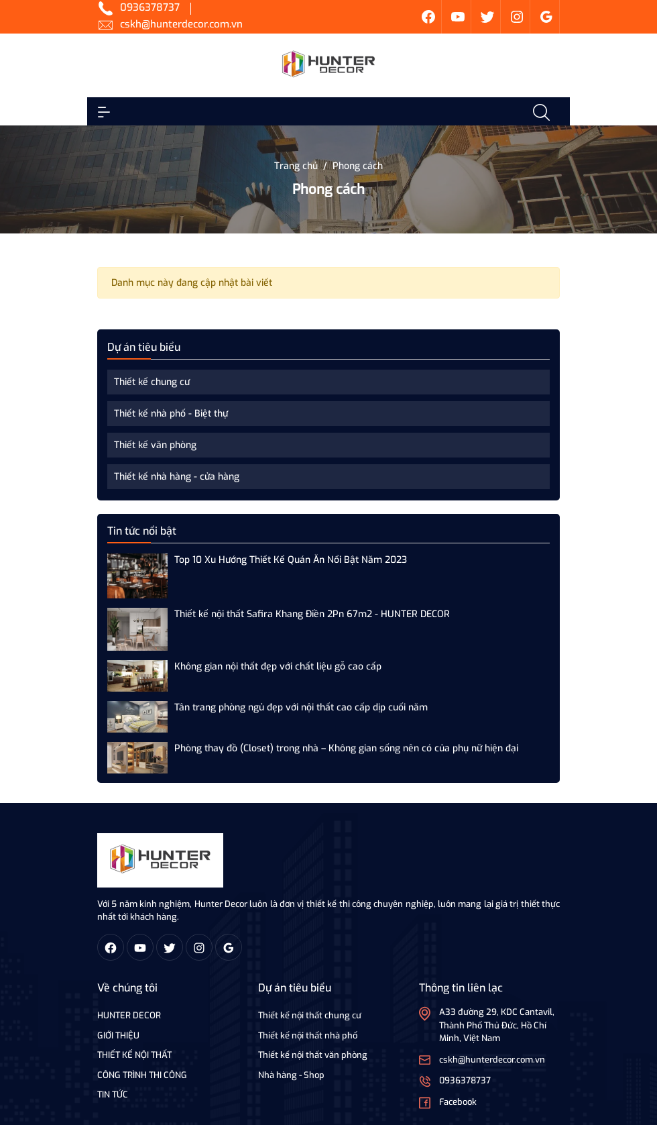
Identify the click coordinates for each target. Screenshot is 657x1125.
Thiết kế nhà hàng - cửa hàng (176, 476)
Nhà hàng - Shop (291, 1075)
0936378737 (150, 7)
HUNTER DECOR (129, 1015)
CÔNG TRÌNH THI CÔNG (142, 1075)
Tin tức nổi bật (141, 531)
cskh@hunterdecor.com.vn (181, 24)
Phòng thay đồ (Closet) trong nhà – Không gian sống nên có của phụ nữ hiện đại (346, 748)
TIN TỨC (112, 1094)
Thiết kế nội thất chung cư (309, 1015)
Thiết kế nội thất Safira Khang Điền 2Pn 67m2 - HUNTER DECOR (312, 614)
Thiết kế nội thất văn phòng (312, 1055)
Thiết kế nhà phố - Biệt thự (171, 413)
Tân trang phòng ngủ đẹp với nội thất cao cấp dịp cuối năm (301, 707)
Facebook (458, 1102)
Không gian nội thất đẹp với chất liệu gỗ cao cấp (277, 666)
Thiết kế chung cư (152, 382)
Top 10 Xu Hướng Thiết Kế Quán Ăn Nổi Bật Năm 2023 (290, 559)
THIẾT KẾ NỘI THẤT (134, 1055)
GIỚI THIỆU (118, 1035)
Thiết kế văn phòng (155, 445)
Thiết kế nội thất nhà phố (307, 1035)
